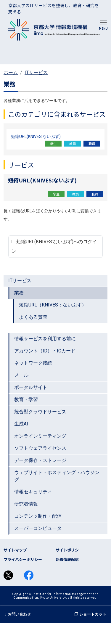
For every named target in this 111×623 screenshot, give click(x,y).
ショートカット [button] (90, 614)
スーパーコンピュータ (38, 528)
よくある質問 (33, 317)
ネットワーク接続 (33, 363)
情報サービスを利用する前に (45, 338)
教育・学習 (26, 399)
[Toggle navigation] (103, 24)
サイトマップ (15, 550)
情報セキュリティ (33, 492)
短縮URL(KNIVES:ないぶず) (36, 136)
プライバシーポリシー (23, 559)
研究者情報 (26, 504)
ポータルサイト (30, 387)
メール (21, 375)
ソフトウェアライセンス (40, 448)
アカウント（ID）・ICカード (44, 351)
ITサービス (36, 72)
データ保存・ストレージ (40, 460)
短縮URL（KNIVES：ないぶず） (52, 305)
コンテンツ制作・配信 (38, 516)
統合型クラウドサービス (40, 411)
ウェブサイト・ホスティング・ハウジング (56, 476)
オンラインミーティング (40, 436)
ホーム (11, 72)
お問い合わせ (18, 614)
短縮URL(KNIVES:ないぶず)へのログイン (54, 246)
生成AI (21, 424)
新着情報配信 (67, 559)
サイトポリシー (69, 550)
